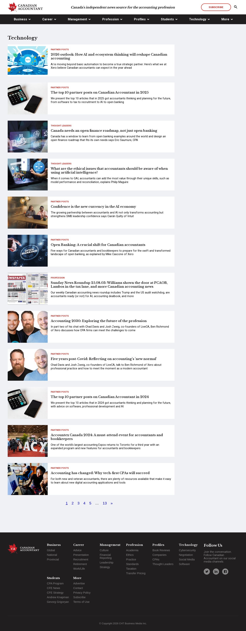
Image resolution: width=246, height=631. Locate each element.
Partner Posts (60, 49)
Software (184, 564)
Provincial (53, 559)
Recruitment (80, 559)
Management (77, 19)
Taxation (131, 568)
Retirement (80, 564)
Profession (110, 19)
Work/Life (79, 568)
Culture (104, 550)
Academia (132, 550)
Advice (77, 550)
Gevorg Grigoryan (58, 601)
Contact (78, 588)
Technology (197, 19)
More (225, 19)
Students (167, 19)
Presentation (81, 554)
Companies (159, 554)
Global (51, 550)
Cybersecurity (187, 550)
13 (105, 503)
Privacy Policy (82, 592)
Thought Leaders (61, 125)
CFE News (53, 588)
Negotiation (186, 554)
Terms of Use (81, 601)
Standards (132, 564)
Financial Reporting (106, 556)
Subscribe (216, 7)
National (52, 554)
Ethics (130, 554)
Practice (131, 559)
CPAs (155, 559)
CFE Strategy (55, 592)
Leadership (106, 562)
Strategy (105, 567)
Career (47, 19)
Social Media (187, 559)
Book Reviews (161, 550)
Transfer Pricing (135, 573)
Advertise (79, 583)
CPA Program (55, 583)
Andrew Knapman (58, 597)
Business (20, 19)
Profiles (140, 19)
